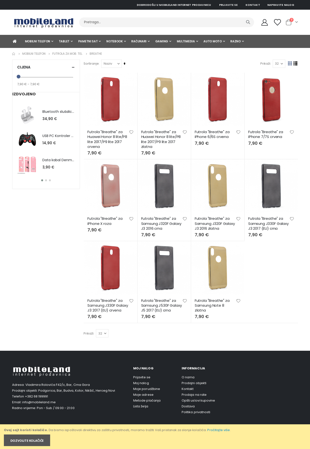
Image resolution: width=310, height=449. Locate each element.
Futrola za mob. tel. (67, 53)
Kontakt (253, 5)
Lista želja (140, 405)
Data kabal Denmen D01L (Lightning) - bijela (58, 160)
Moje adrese (143, 393)
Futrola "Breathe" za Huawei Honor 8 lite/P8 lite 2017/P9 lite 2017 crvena (108, 139)
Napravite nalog (280, 5)
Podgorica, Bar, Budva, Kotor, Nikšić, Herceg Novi (76, 390)
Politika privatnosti (196, 411)
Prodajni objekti (194, 382)
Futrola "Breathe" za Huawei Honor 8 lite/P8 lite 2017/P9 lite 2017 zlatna (162, 139)
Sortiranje (92, 63)
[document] (155, 436)
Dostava (188, 405)
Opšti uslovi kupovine (198, 399)
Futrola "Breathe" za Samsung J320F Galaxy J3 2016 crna (162, 223)
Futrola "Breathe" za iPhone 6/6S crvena (212, 134)
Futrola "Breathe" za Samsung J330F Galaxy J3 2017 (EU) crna (268, 223)
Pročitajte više (218, 430)
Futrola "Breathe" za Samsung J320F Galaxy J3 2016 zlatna (215, 223)
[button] (132, 132)
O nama (188, 376)
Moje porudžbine (146, 388)
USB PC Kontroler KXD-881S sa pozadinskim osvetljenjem (58, 136)
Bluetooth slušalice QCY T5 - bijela (58, 111)
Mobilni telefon (34, 53)
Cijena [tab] (46, 67)
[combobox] (166, 22)
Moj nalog (141, 382)
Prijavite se (228, 5)
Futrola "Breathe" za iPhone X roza (106, 220)
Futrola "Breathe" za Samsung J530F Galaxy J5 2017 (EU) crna (162, 304)
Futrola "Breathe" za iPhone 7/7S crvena (265, 134)
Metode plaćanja (147, 399)
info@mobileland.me (38, 401)
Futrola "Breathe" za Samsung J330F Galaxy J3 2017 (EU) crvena (109, 304)
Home (14, 54)
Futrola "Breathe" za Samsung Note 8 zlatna (212, 304)
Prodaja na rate (194, 393)
